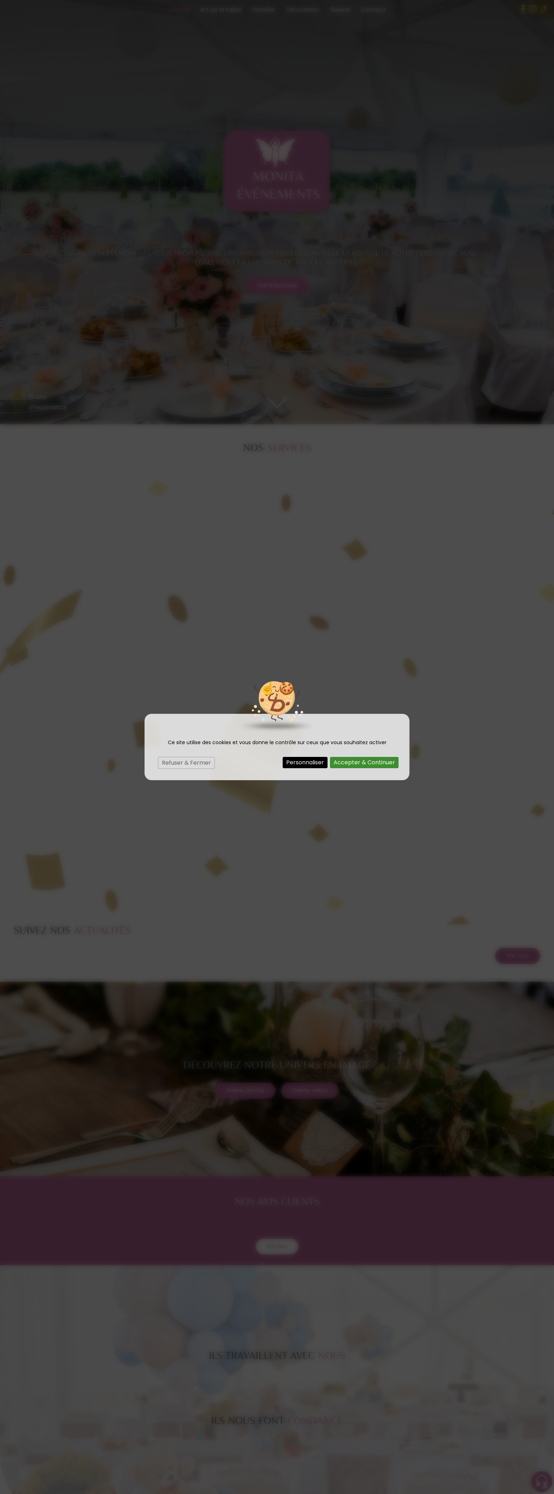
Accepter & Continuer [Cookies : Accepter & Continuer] (364, 762)
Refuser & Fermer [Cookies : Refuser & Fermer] (186, 763)
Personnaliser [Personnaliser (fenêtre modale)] (305, 762)
